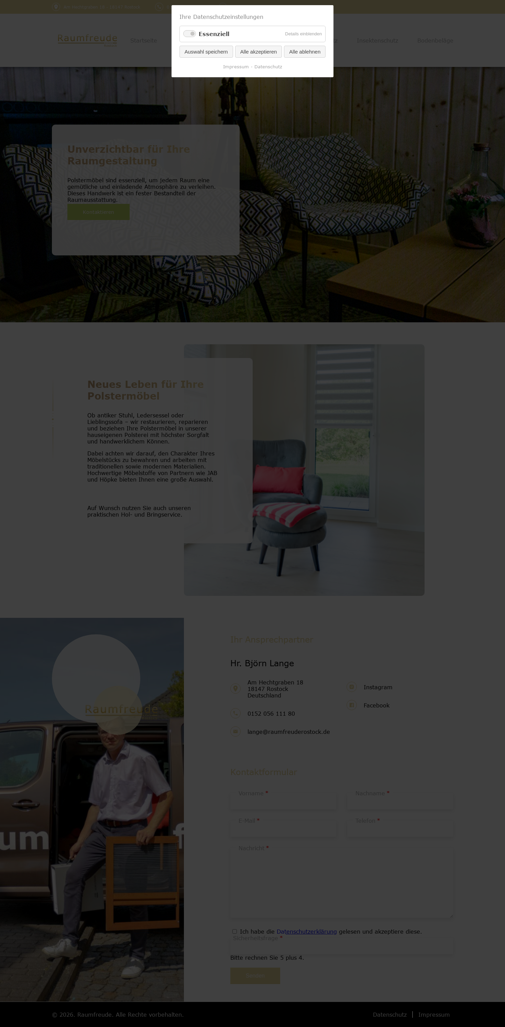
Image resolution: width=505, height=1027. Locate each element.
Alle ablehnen (304, 52)
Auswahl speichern (206, 52)
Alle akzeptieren (258, 52)
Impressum (236, 66)
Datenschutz (268, 66)
